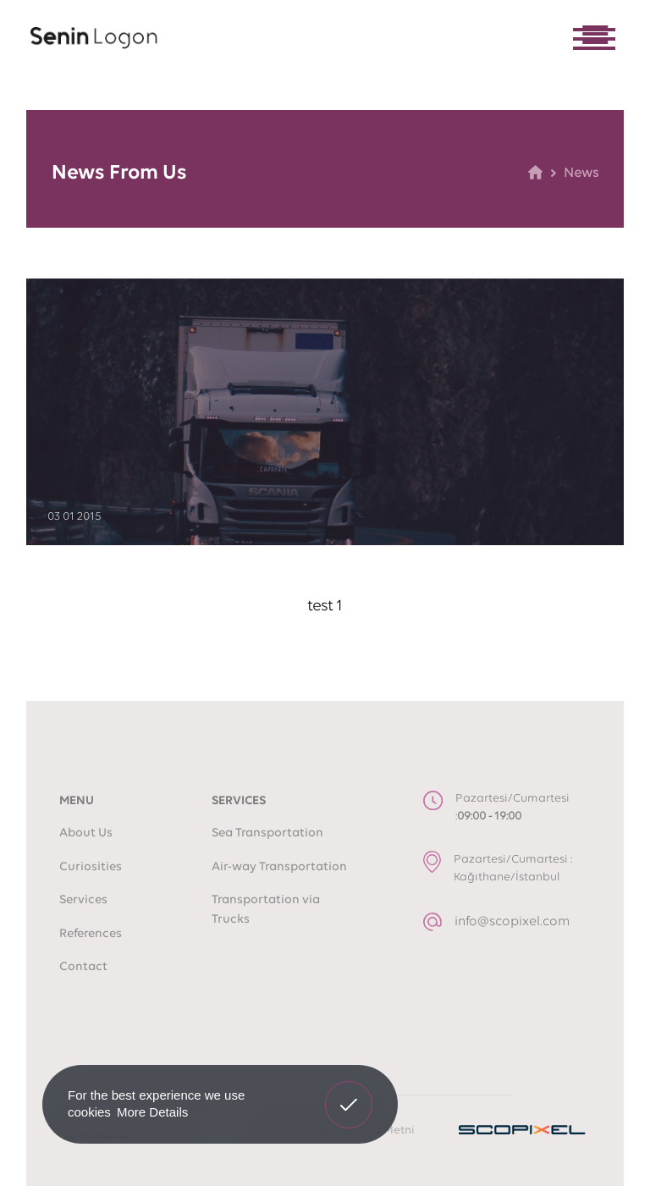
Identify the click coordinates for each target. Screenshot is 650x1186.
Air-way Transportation (279, 867)
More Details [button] (152, 1112)
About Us (86, 833)
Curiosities (90, 867)
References (90, 934)
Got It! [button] (348, 1092)
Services (83, 900)
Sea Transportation (267, 833)
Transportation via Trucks (266, 910)
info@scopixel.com (512, 922)
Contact (83, 967)
